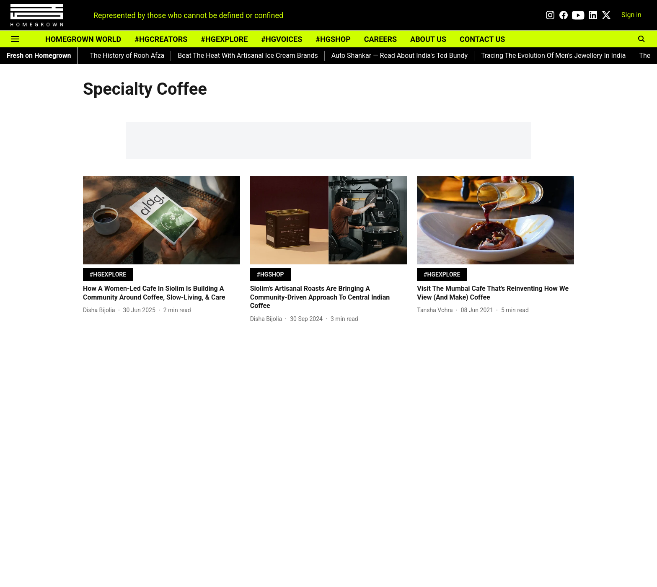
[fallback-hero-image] (161, 220)
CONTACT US (482, 39)
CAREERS (380, 39)
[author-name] (101, 310)
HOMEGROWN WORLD (83, 39)
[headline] (161, 293)
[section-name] (108, 274)
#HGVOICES (281, 39)
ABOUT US (428, 39)
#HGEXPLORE (224, 39)
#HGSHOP (333, 39)
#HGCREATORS (161, 39)
